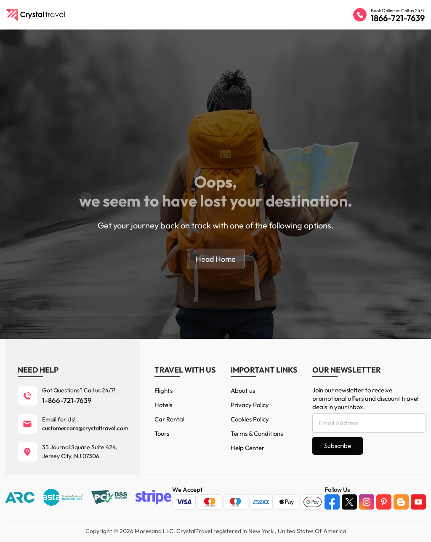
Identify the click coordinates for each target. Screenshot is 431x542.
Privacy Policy (250, 405)
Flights (163, 390)
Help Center (247, 448)
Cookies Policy (250, 419)
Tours (161, 433)
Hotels (163, 405)
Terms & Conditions (257, 433)
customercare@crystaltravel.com (85, 428)
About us (243, 390)
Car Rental (169, 419)
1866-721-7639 (398, 18)
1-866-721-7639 (67, 400)
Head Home (216, 259)
